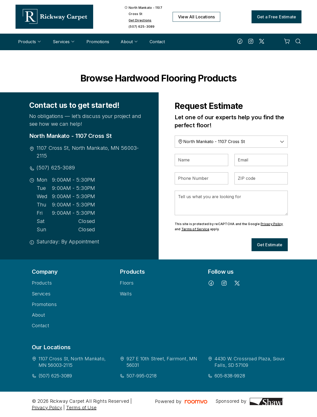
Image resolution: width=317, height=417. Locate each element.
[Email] (261, 160)
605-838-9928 (230, 375)
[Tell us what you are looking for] (231, 203)
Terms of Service (195, 229)
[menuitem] (30, 42)
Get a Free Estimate (276, 16)
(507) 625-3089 (141, 26)
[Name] (201, 160)
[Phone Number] (201, 178)
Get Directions (140, 20)
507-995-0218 (142, 375)
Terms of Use (81, 407)
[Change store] (231, 142)
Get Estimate (269, 244)
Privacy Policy (272, 224)
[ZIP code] (261, 178)
